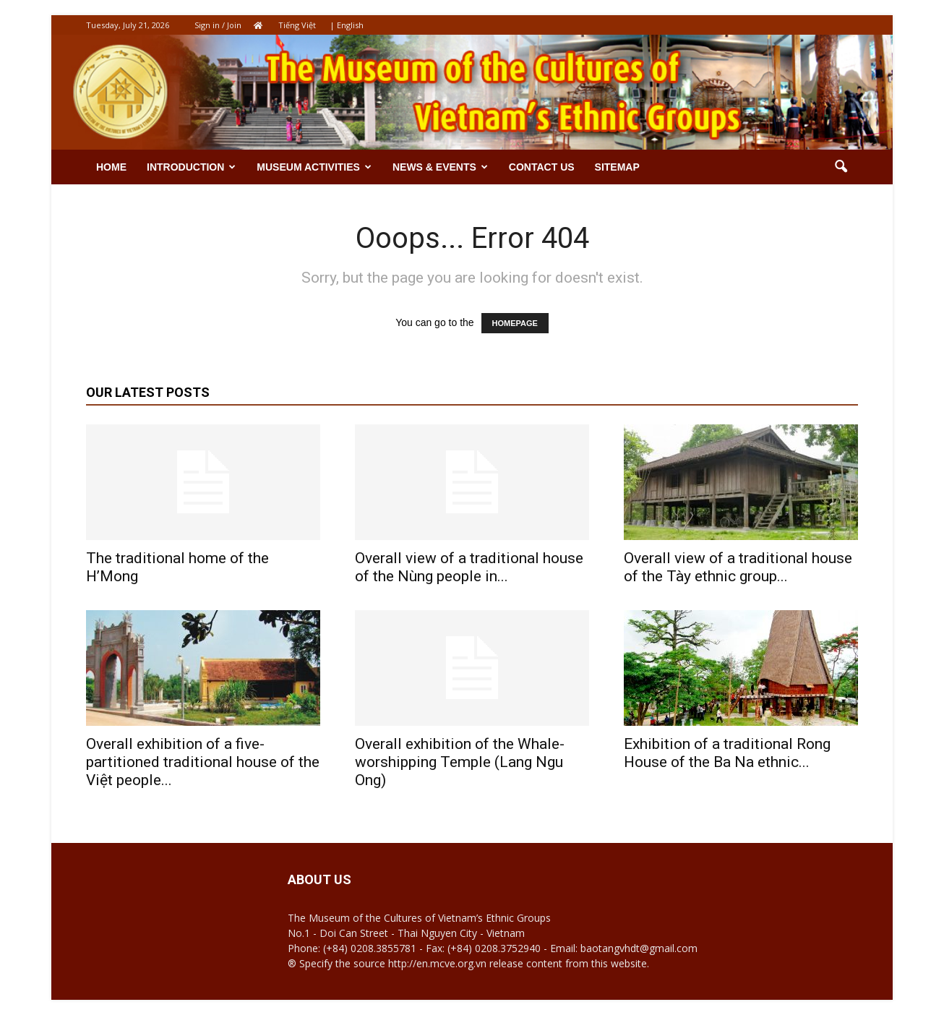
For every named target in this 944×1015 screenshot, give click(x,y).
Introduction (191, 167)
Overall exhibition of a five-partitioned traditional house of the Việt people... (202, 762)
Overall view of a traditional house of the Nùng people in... (469, 567)
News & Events (440, 167)
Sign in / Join (217, 25)
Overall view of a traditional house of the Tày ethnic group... (738, 567)
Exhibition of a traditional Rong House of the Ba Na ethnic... (727, 753)
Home (111, 167)
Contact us (542, 167)
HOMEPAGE (515, 323)
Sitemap (617, 167)
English (350, 25)
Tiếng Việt (297, 25)
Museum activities (314, 167)
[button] (840, 167)
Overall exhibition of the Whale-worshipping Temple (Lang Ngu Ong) (460, 762)
